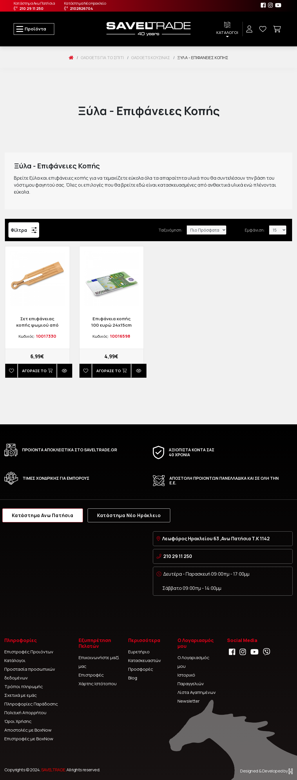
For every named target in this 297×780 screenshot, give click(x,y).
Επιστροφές (91, 675)
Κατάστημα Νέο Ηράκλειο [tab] (129, 515)
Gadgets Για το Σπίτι (102, 57)
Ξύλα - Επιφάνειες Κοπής (202, 57)
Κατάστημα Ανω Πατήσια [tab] (42, 515)
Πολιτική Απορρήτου (25, 713)
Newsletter (189, 701)
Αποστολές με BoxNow (28, 730)
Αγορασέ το (37, 370)
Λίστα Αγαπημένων (197, 692)
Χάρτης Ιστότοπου (98, 684)
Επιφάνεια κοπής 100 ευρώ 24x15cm (111, 322)
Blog (132, 678)
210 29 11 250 (177, 556)
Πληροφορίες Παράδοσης (31, 704)
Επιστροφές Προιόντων (28, 652)
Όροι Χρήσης (18, 721)
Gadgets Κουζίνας (150, 57)
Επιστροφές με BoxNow (28, 739)
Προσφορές (140, 669)
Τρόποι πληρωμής (23, 686)
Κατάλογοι (15, 660)
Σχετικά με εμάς (20, 695)
